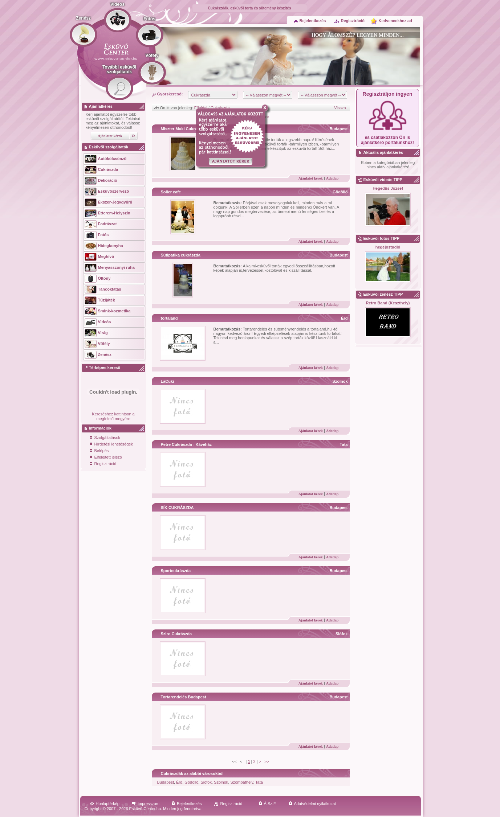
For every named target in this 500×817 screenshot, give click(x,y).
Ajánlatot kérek (310, 178)
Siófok (342, 634)
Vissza (340, 108)
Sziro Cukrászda (176, 634)
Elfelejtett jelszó (106, 457)
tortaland (169, 318)
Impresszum (145, 803)
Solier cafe (171, 192)
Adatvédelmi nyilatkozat (312, 803)
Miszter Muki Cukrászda (183, 129)
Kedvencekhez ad (395, 21)
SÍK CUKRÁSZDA (177, 507)
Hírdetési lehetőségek (111, 444)
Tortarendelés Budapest (183, 697)
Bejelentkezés (310, 21)
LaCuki (167, 381)
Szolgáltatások (105, 438)
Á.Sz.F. (268, 803)
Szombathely (241, 782)
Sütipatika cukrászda (180, 255)
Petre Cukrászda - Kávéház (186, 444)
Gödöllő (340, 192)
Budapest (338, 129)
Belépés (99, 451)
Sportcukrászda (176, 570)
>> (266, 761)
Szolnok (339, 381)
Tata (344, 444)
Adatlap (332, 178)
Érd (344, 318)
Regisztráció (349, 21)
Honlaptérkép (104, 803)
